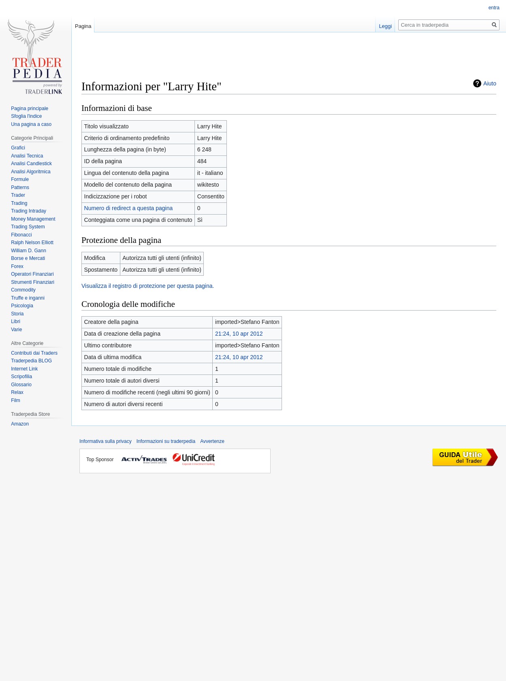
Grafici (18, 148)
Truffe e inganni (28, 298)
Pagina (83, 26)
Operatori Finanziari (32, 274)
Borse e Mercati (28, 258)
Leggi (385, 26)
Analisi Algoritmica (30, 172)
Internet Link (24, 369)
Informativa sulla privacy (105, 441)
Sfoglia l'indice (26, 116)
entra (494, 8)
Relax (17, 392)
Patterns (20, 187)
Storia (17, 314)
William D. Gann (28, 250)
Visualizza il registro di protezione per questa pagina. (147, 286)
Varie (16, 329)
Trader (18, 195)
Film (15, 400)
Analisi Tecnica (27, 156)
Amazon (20, 424)
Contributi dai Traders (34, 353)
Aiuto (489, 83)
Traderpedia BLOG (31, 361)
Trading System (28, 227)
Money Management (33, 219)
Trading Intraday (28, 211)
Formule (20, 179)
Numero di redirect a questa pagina (128, 208)
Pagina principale (29, 108)
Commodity (23, 290)
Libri (15, 321)
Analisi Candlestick (31, 163)
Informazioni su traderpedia (166, 441)
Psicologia (22, 306)
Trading (19, 203)
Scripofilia (21, 376)
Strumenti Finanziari (32, 282)
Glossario (21, 384)
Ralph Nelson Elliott (32, 242)
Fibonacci (21, 235)
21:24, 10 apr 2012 (239, 333)
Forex (17, 266)
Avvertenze (212, 441)
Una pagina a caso (31, 124)
